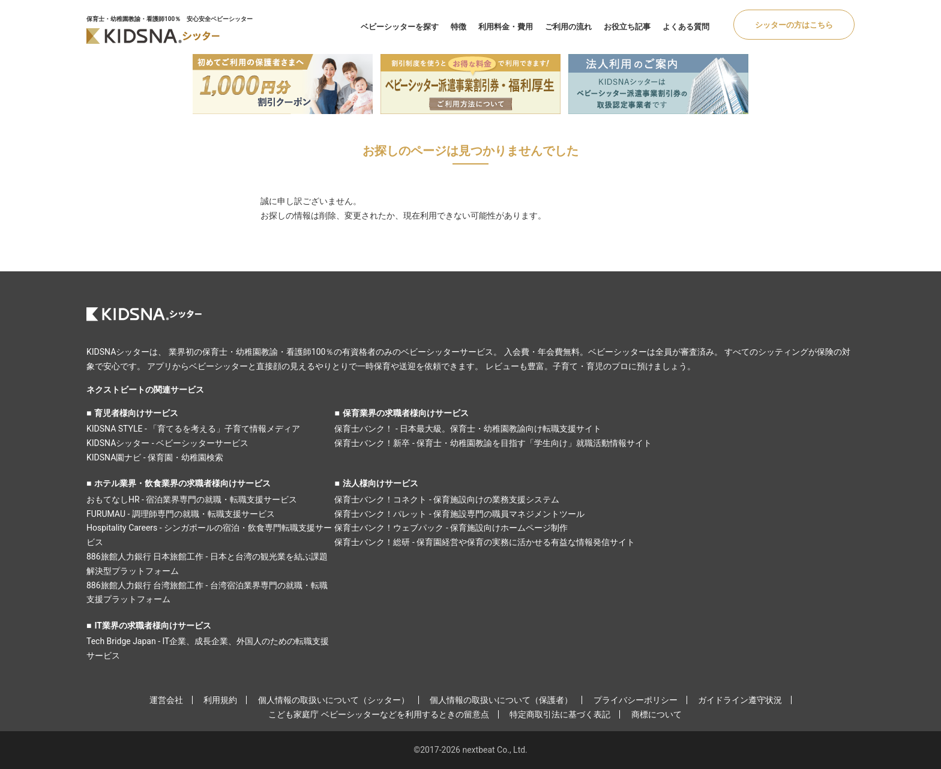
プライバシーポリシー (636, 700)
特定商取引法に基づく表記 (560, 714)
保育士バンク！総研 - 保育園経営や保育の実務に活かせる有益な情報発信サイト (484, 542)
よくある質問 (686, 26)
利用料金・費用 (505, 26)
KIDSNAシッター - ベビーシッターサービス (167, 443)
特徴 (458, 26)
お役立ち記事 (627, 26)
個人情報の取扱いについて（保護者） (501, 700)
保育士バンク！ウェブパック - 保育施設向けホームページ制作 (451, 527)
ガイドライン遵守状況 (740, 700)
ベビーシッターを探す (400, 26)
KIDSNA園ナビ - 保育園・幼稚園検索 (154, 457)
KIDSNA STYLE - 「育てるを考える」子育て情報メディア (193, 428)
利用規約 (220, 700)
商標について (656, 714)
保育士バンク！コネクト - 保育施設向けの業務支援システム (446, 499)
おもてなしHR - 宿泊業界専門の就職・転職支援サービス (191, 499)
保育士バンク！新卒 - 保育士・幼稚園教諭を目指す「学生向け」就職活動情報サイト (493, 443)
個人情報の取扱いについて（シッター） (333, 700)
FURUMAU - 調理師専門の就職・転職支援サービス (180, 514)
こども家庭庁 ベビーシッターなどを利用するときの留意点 (378, 714)
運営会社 (166, 700)
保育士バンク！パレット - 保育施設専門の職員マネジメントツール (459, 514)
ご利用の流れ (568, 26)
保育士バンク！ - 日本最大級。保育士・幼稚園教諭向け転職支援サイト (467, 428)
